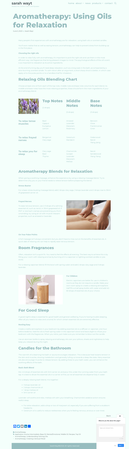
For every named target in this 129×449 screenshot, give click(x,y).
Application (19, 434)
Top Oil (78, 434)
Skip (115, 445)
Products (98, 3)
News (88, 3)
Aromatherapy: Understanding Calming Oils (31, 436)
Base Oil (43, 434)
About (80, 3)
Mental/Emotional (53, 434)
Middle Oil (64, 434)
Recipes (72, 434)
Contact (109, 3)
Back (108, 416)
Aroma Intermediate (31, 434)
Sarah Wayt (22, 3)
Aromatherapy (20, 432)
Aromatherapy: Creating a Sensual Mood (30, 439)
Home (71, 3)
